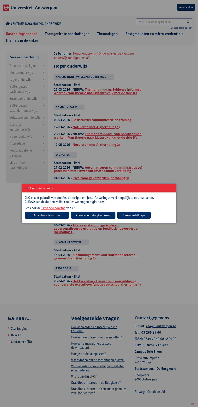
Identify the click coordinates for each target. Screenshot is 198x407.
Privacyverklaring (53, 208)
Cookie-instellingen (134, 215)
